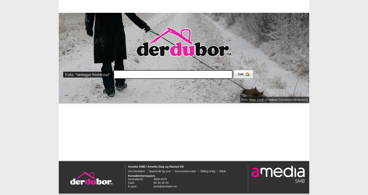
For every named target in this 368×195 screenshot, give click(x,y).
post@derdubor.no (165, 186)
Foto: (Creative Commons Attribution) (274, 100)
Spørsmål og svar (160, 171)
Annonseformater (185, 171)
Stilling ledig (207, 171)
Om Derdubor (136, 171)
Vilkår (222, 171)
